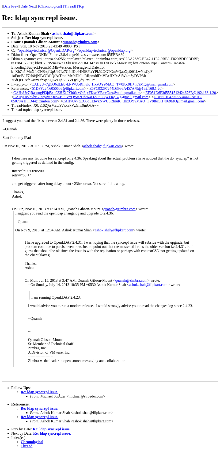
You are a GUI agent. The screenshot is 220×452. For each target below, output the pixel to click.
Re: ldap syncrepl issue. (39, 392)
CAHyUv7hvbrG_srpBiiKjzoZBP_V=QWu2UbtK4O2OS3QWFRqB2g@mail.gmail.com (80, 97)
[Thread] (69, 6)
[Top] (81, 6)
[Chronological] (50, 6)
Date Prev (10, 6)
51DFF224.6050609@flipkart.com (58, 88)
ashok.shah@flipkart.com (73, 33)
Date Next (28, 6)
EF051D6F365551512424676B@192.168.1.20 (180, 93)
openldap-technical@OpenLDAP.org (46, 50)
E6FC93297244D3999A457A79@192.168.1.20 (125, 88)
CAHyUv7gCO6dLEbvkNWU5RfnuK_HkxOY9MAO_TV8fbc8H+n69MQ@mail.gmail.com (102, 84)
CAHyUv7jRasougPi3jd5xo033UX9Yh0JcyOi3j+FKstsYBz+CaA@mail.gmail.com (76, 93)
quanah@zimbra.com (80, 42)
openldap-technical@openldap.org (104, 50)
